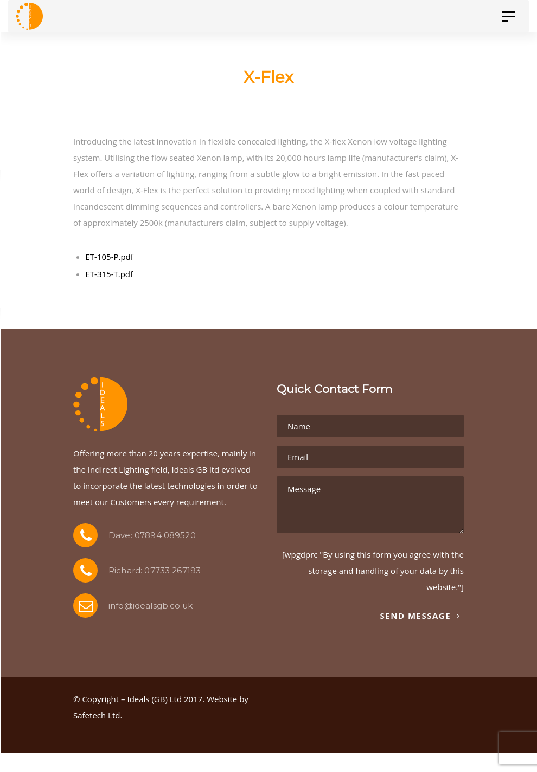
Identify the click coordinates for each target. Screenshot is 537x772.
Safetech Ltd (96, 715)
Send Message (420, 615)
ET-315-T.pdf (109, 274)
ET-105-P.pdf (109, 256)
